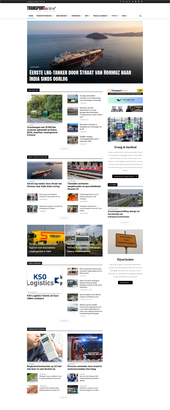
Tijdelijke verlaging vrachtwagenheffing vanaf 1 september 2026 (89, 139)
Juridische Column (113, 209)
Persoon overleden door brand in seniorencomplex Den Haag (84, 367)
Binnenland (31, 364)
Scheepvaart (34, 67)
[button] (140, 15)
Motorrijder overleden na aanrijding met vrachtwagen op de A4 (90, 127)
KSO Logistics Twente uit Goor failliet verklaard (43, 297)
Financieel (83, 276)
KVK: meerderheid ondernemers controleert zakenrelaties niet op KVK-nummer (91, 271)
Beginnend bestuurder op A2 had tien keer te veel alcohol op (44, 367)
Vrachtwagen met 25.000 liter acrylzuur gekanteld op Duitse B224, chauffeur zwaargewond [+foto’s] (42, 131)
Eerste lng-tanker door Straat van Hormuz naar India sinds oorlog (80, 75)
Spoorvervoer (71, 181)
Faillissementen (32, 292)
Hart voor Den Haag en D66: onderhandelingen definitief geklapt (89, 378)
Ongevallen (31, 125)
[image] (125, 129)
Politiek (82, 374)
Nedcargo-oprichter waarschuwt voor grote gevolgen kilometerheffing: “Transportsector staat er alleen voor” (91, 112)
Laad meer (65, 149)
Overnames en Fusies (86, 290)
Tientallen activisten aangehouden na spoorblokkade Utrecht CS (84, 186)
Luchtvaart (43, 211)
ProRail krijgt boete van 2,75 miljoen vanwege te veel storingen (89, 197)
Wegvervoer (83, 144)
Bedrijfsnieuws (84, 119)
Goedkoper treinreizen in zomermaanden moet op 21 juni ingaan (91, 208)
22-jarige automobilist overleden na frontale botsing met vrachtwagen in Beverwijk (90, 98)
